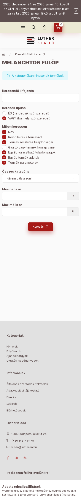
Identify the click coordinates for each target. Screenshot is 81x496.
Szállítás (11, 403)
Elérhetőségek (16, 410)
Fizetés (11, 397)
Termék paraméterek (23, 162)
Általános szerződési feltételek (27, 384)
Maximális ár (12, 205)
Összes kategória (16, 171)
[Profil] (44, 27)
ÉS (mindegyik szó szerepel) (28, 113)
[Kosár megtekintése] (58, 27)
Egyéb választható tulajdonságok (32, 152)
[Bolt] (23, 27)
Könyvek (12, 346)
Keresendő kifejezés (18, 91)
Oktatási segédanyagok (22, 360)
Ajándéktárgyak (17, 355)
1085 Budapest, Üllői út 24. (29, 434)
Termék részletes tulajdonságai (30, 142)
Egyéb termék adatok (23, 157)
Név (11, 132)
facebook (7, 458)
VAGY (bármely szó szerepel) (29, 118)
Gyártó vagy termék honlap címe (31, 147)
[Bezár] (76, 11)
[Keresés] (33, 27)
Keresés (38, 226)
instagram (16, 458)
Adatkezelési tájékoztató (23, 390)
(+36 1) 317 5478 (22, 440)
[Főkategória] (3, 54)
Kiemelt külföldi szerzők (30, 54)
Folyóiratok (13, 351)
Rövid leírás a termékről (25, 137)
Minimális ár (11, 189)
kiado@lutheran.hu (24, 447)
